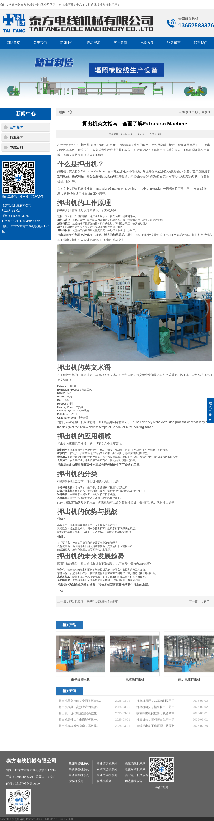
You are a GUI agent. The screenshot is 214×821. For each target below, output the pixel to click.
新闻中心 (67, 43)
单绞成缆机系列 (79, 814)
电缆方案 (147, 43)
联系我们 (200, 43)
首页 (181, 112)
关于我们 (40, 43)
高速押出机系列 (79, 808)
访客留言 (174, 43)
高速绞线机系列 (107, 808)
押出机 (85, 145)
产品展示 (93, 43)
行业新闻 (16, 137)
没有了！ (206, 601)
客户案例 (120, 43)
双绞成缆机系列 (107, 814)
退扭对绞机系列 (135, 814)
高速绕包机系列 (135, 808)
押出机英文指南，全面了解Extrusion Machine (80, 725)
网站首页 (13, 43)
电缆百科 (16, 147)
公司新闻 (16, 127)
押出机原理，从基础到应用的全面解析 (94, 601)
